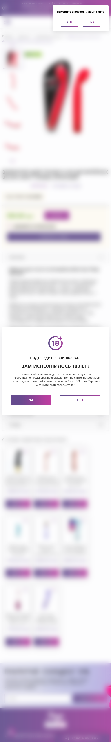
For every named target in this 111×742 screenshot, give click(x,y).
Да (31, 400)
